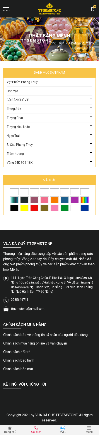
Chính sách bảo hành (18, 360)
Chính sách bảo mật (18, 369)
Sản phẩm (35, 43)
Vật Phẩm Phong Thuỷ (22, 82)
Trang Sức (14, 109)
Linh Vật (12, 91)
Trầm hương (15, 153)
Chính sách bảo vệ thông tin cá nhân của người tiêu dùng (45, 335)
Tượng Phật (56, 43)
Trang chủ (14, 43)
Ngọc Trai (13, 135)
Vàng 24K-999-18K (19, 162)
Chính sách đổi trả (17, 352)
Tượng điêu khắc (18, 127)
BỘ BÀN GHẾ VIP (18, 100)
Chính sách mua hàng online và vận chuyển (35, 343)
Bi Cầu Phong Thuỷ (20, 144)
